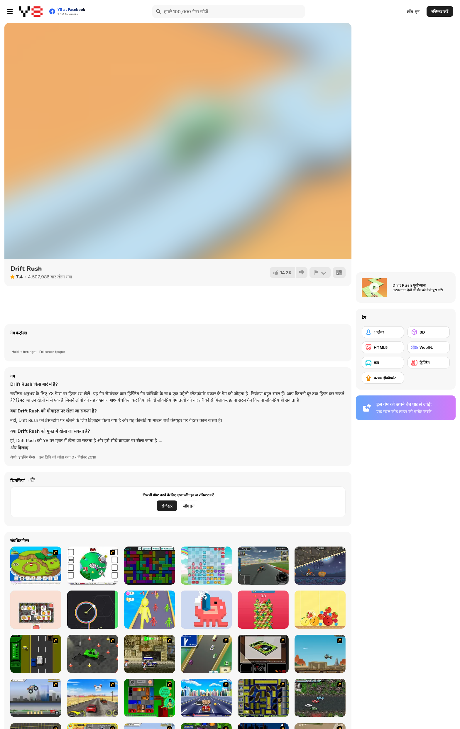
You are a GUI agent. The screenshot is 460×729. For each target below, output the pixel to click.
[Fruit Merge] (320, 610)
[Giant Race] (149, 610)
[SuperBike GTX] (263, 566)
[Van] (206, 654)
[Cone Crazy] (92, 654)
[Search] (158, 11)
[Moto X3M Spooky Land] (320, 566)
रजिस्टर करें (439, 11)
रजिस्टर (166, 505)
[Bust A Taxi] (35, 654)
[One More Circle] (92, 610)
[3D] (428, 332)
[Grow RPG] (92, 566)
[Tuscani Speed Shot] (92, 698)
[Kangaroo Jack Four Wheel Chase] (320, 654)
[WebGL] (428, 347)
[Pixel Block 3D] (206, 610)
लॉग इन (189, 505)
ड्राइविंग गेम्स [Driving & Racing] (26, 457)
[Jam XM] (320, 698)
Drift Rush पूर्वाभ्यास (409, 285)
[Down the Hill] (263, 610)
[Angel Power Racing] (206, 698)
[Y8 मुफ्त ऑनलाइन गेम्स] (31, 11)
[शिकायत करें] (320, 272)
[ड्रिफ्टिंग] (428, 362)
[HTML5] (383, 347)
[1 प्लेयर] (383, 332)
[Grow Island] (35, 566)
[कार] (383, 362)
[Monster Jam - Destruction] (35, 698)
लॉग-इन (413, 11)
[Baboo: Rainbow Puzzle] (206, 566)
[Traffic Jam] (149, 698)
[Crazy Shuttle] (149, 654)
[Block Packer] (149, 566)
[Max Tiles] (35, 610)
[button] (19, 448)
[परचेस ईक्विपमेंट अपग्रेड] (383, 378)
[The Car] (263, 654)
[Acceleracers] (263, 698)
